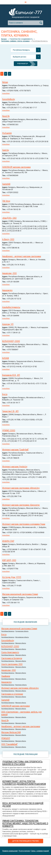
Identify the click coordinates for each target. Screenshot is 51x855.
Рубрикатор (22, 63)
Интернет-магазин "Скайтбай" (15, 449)
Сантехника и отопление (12, 694)
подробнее (6, 93)
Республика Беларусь (40, 41)
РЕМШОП (5, 738)
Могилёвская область (22, 637)
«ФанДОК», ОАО (9, 218)
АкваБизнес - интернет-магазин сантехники (21, 256)
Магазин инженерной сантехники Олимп (20, 594)
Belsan (5, 82)
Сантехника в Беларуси (11, 658)
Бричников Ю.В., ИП (11, 375)
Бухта (4, 394)
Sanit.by (5, 150)
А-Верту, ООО (8, 239)
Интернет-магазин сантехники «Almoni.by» (21, 488)
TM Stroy (6, 201)
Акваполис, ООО (9, 273)
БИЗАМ (5, 358)
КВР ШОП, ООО (9, 560)
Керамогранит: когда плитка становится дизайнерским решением (24, 782)
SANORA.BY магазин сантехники (16, 167)
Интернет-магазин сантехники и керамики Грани (23, 524)
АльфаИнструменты (11, 307)
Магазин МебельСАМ (11, 732)
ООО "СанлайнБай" (9, 744)
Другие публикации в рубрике (25, 841)
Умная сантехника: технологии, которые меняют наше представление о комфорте (25, 823)
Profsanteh (7, 133)
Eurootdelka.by (8, 99)
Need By (6, 116)
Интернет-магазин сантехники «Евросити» (21, 505)
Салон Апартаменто (10, 652)
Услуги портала (24, 851)
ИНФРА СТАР (8, 541)
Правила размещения (10, 851)
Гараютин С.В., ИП (10, 411)
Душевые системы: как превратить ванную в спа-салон (22, 763)
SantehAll (6, 184)
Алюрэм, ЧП (7, 324)
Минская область (20, 643)
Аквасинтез (7, 290)
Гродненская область (21, 631)
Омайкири (5, 676)
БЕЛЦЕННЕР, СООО (11, 341)
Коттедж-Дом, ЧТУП (11, 577)
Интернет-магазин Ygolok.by (14, 466)
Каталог (4, 39)
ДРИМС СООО (8, 430)
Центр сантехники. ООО (12, 664)
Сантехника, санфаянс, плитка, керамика (15, 41)
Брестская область (21, 685)
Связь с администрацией (40, 851)
